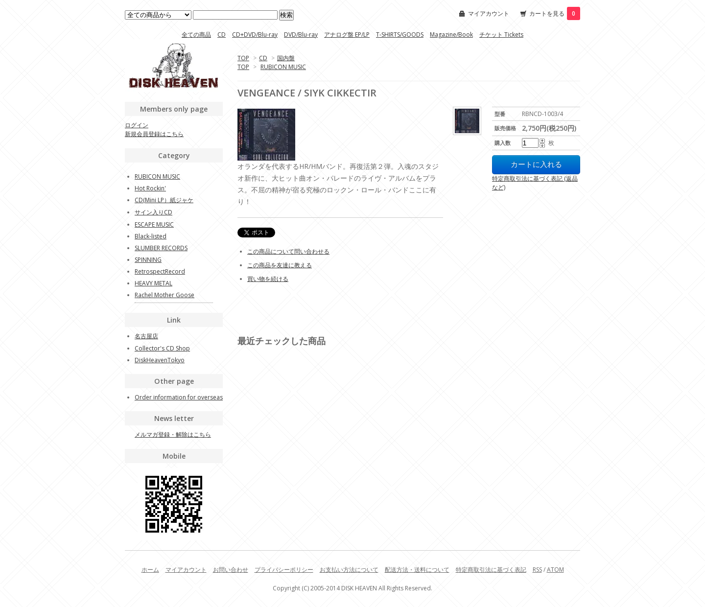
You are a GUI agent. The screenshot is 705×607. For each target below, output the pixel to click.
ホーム (150, 569)
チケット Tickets (501, 34)
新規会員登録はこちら (154, 134)
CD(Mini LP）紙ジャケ (164, 200)
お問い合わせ (230, 569)
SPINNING (148, 260)
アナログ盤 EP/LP (347, 34)
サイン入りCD (153, 212)
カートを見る (554, 13)
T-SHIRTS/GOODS (399, 34)
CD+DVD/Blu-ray (255, 34)
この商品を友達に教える (279, 265)
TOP (243, 58)
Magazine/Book (451, 34)
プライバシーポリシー (284, 569)
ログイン (136, 125)
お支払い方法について (349, 569)
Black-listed (150, 236)
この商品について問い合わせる (288, 251)
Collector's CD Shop (162, 348)
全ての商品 (196, 34)
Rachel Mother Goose (164, 295)
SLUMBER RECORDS (161, 248)
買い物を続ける (267, 279)
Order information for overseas (179, 397)
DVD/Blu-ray (301, 34)
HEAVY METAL (153, 283)
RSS (537, 569)
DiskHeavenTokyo (160, 360)
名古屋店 (146, 336)
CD (221, 34)
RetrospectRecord (160, 271)
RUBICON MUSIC (283, 67)
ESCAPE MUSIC (154, 224)
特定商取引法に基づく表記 (491, 569)
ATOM (555, 569)
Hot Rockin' (150, 188)
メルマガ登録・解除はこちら (173, 434)
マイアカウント (488, 13)
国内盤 (286, 58)
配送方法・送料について (417, 569)
